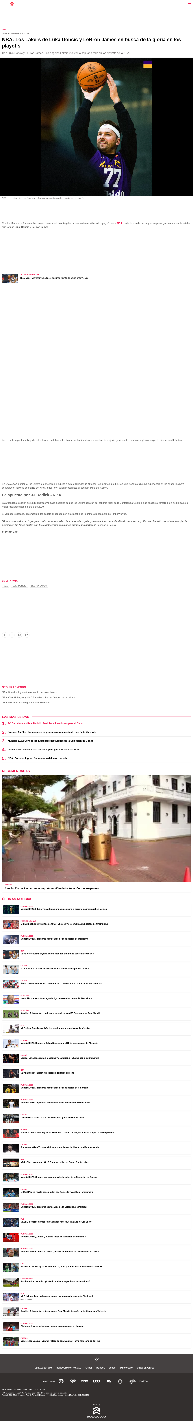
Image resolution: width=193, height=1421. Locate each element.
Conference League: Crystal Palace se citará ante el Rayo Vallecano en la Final (61, 1341)
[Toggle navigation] (189, 4)
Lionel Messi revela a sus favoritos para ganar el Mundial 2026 (43, 749)
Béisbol (100, 1368)
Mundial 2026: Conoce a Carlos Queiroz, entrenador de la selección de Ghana (60, 1251)
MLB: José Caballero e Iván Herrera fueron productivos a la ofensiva (55, 1028)
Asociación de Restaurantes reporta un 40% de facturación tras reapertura (52, 888)
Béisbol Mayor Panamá (68, 1368)
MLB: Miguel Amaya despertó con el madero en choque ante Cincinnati (57, 1296)
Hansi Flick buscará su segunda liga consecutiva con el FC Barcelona (56, 998)
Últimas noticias (44, 1368)
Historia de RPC (37, 1390)
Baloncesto (126, 1368)
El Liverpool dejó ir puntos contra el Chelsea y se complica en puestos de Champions (64, 924)
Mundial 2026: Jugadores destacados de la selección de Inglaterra (54, 939)
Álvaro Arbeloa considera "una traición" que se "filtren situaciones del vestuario (61, 983)
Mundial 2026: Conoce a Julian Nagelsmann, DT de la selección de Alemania (59, 1043)
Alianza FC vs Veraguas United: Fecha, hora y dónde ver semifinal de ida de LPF (61, 1266)
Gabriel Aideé (26, 1299)
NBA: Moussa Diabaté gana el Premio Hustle (26, 702)
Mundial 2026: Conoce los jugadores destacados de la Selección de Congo (50, 740)
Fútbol (88, 1368)
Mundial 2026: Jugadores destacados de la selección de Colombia (54, 1088)
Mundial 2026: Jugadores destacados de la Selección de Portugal (54, 1207)
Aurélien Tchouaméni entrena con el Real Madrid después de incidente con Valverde (63, 1311)
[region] (96, 18)
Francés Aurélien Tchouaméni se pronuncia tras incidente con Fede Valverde (52, 732)
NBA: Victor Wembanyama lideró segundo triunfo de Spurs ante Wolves (54, 278)
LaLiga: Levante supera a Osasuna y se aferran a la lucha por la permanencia (60, 1058)
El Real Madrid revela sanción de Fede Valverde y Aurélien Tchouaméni (57, 1192)
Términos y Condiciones (14, 1390)
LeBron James (39, 586)
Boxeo (112, 1368)
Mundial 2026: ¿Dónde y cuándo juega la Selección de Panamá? (53, 1237)
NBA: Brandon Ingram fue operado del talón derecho (30, 692)
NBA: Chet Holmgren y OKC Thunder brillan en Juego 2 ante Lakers (38, 697)
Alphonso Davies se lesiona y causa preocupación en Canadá (52, 1326)
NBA (4, 33)
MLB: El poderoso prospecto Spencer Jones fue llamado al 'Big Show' (56, 1222)
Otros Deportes (145, 1368)
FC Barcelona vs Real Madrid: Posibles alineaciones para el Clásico (46, 723)
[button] (4, 635)
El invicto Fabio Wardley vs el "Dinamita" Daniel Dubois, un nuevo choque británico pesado (67, 1132)
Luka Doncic (19, 586)
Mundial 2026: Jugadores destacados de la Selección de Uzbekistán (55, 1103)
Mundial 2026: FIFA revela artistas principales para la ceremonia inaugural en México (64, 909)
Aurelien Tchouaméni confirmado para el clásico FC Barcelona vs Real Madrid (60, 1013)
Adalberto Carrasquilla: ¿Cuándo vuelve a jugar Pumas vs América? (55, 1281)
